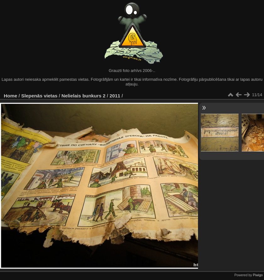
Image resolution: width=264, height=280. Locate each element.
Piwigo (258, 275)
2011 (114, 95)
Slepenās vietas (39, 95)
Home (10, 95)
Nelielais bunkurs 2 (84, 95)
